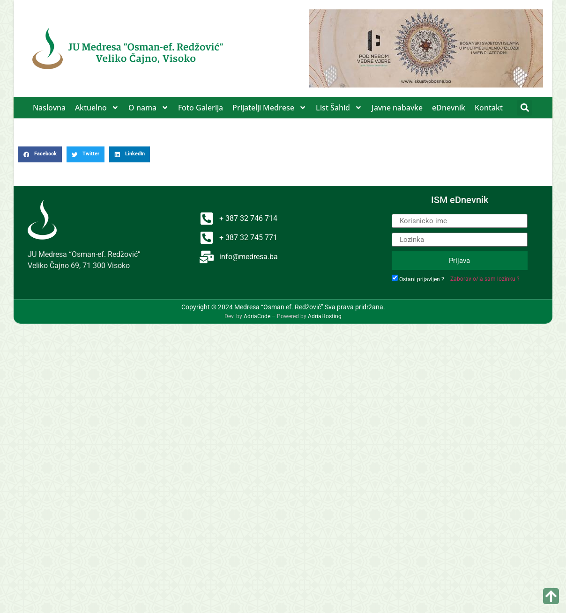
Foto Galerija (200, 107)
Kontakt (489, 107)
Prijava (459, 260)
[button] (524, 108)
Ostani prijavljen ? (421, 279)
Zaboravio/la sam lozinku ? (485, 279)
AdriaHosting (325, 316)
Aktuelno (97, 107)
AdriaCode (257, 316)
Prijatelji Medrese (269, 107)
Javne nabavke (397, 107)
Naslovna (49, 107)
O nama (148, 107)
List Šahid (339, 107)
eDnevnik (448, 107)
